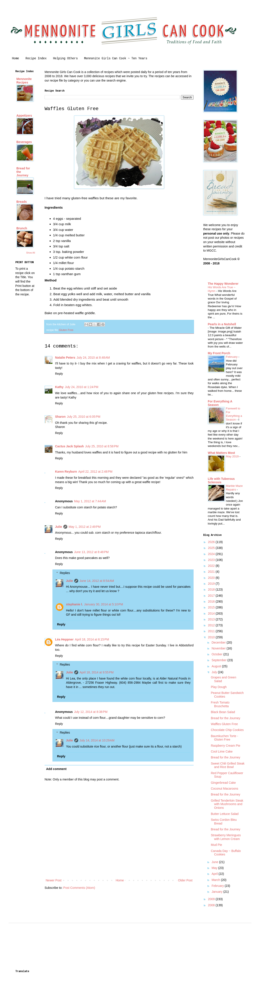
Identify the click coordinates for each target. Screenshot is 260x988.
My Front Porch (219, 353)
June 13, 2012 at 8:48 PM (91, 552)
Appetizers (24, 115)
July (214, 672)
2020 (212, 577)
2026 (212, 542)
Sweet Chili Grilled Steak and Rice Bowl (227, 765)
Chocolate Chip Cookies (227, 730)
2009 (212, 899)
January (217, 891)
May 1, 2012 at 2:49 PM (85, 526)
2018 (212, 589)
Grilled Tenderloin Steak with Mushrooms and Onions (227, 804)
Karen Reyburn (66, 471)
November (218, 648)
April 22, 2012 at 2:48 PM (95, 471)
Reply (59, 373)
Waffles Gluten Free (224, 724)
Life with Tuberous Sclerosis (221, 480)
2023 (212, 560)
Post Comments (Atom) (79, 887)
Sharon (60, 416)
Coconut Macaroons (224, 788)
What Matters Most (221, 453)
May (214, 868)
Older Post (185, 880)
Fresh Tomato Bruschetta (220, 704)
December (218, 642)
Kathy (59, 387)
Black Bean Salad (223, 712)
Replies (65, 573)
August (216, 666)
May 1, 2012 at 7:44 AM (90, 501)
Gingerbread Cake (223, 782)
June (215, 862)
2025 (212, 548)
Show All (30, 252)
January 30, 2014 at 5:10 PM (103, 604)
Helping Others (65, 58)
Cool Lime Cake (222, 751)
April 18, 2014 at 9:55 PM (97, 672)
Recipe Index (36, 58)
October (217, 654)
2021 (212, 571)
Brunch (21, 228)
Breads (21, 201)
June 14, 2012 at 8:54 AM (97, 581)
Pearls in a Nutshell (222, 324)
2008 (212, 905)
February (232, 356)
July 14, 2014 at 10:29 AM (97, 740)
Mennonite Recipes (24, 80)
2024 (212, 554)
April (214, 874)
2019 (212, 583)
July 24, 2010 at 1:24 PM (81, 387)
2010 (212, 637)
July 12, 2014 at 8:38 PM (90, 712)
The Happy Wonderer (223, 283)
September (219, 660)
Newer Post (53, 880)
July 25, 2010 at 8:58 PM (102, 446)
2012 (212, 625)
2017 (212, 595)
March (216, 880)
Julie (58, 526)
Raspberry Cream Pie (225, 745)
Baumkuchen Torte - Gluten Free (224, 737)
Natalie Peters (65, 357)
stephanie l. (74, 604)
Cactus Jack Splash (69, 446)
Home (15, 58)
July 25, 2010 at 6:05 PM (83, 416)
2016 (212, 601)
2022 (212, 565)
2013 (212, 619)
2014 (212, 613)
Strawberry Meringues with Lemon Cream (226, 837)
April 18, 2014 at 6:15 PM (92, 639)
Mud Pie (216, 845)
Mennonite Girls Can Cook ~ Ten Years (115, 58)
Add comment (56, 769)
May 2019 (232, 456)
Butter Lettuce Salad (225, 814)
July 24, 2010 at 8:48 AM (93, 357)
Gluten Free (66, 330)
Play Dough (219, 687)
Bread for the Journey (225, 718)
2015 (212, 607)
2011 (212, 631)
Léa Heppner (64, 639)
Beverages (24, 142)
